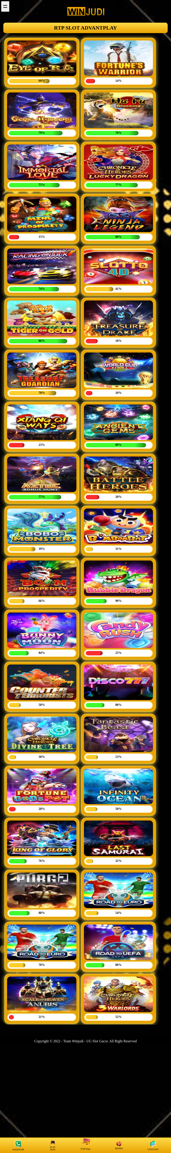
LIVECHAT (153, 1146)
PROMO (119, 1145)
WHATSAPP (18, 1145)
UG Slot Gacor (97, 1041)
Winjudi (77, 1041)
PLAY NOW (52, 1145)
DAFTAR (86, 1144)
